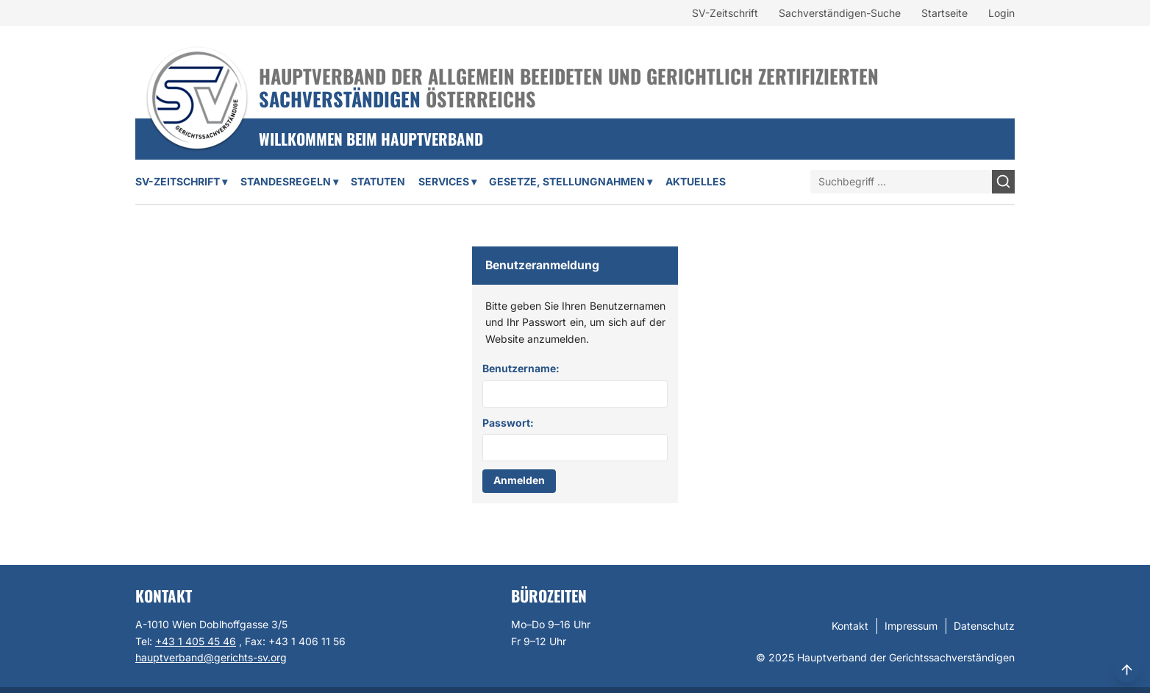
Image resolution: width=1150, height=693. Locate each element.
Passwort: (508, 422)
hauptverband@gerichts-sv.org (211, 657)
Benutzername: (521, 368)
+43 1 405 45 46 (195, 641)
